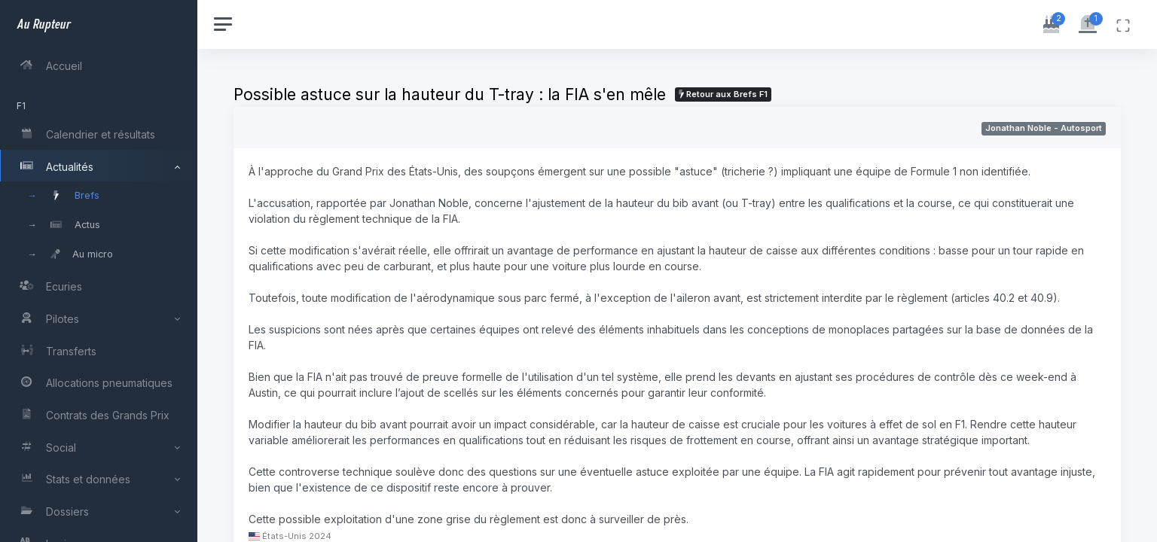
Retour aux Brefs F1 (724, 94)
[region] (99, 271)
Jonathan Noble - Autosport (1043, 128)
